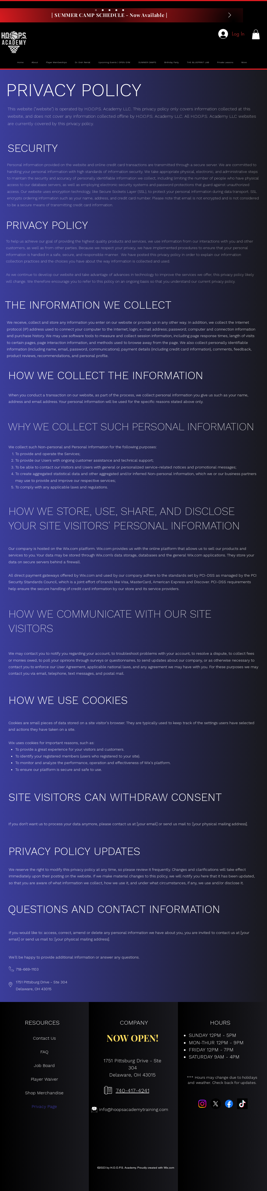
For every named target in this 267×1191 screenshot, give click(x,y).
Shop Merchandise (44, 1092)
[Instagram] (202, 1103)
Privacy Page (44, 1106)
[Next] (230, 15)
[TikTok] (242, 1103)
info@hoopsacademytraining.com (133, 1109)
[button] (256, 34)
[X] (215, 1103)
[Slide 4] (116, 10)
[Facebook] (229, 1103)
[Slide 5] (123, 10)
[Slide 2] (103, 10)
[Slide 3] (109, 10)
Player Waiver (44, 1079)
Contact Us (44, 1038)
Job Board (44, 1065)
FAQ (44, 1051)
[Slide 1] (96, 10)
